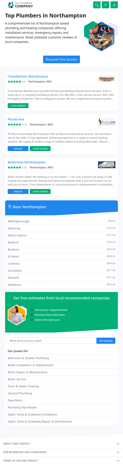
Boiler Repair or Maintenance (27, 372)
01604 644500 (40, 148)
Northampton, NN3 (40, 81)
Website (18, 148)
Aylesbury (61, 285)
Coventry (61, 263)
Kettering (61, 228)
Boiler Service (17, 379)
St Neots (61, 256)
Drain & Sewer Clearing (23, 386)
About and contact (16, 443)
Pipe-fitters (15, 400)
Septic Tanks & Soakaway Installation (32, 414)
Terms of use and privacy (20, 460)
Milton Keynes (61, 235)
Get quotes (106, 340)
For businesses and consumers (24, 452)
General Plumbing (20, 393)
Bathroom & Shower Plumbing (28, 358)
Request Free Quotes (61, 59)
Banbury (61, 249)
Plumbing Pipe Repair (22, 407)
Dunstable (61, 270)
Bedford (61, 242)
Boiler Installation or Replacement (31, 365)
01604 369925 (18, 105)
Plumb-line (16, 119)
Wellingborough (61, 221)
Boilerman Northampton (26, 162)
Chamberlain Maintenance (28, 76)
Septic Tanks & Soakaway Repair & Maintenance (40, 421)
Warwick (61, 278)
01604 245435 (40, 191)
